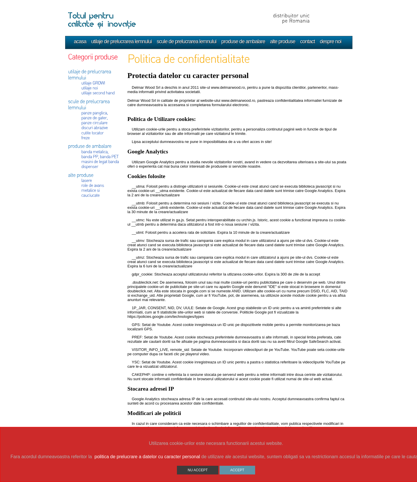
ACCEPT (237, 470)
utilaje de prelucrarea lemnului (121, 41)
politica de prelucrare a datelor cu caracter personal (147, 456)
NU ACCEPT (198, 470)
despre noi (330, 41)
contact (307, 41)
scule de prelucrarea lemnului (186, 41)
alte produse (282, 41)
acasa (80, 41)
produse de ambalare (243, 41)
